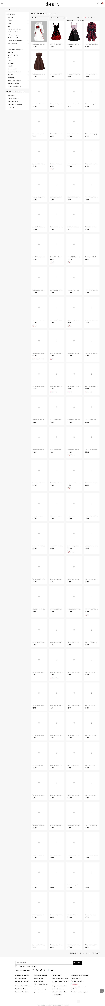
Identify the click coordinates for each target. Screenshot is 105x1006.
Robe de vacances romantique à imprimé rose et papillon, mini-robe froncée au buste (74, 419)
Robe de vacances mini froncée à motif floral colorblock (74, 735)
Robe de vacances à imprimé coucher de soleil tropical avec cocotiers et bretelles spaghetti (74, 482)
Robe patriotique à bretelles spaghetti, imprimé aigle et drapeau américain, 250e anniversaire (91, 104)
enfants (10, 63)
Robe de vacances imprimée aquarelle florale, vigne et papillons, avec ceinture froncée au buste (91, 419)
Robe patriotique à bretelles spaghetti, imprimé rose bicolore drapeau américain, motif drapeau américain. (39, 642)
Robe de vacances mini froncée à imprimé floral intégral (56, 855)
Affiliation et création (77, 981)
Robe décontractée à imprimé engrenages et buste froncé (91, 546)
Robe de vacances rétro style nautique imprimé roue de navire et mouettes (74, 163)
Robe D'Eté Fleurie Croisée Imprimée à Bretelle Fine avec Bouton (74, 257)
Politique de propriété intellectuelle (21, 982)
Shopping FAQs (38, 978)
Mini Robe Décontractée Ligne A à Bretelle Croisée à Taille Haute (56, 320)
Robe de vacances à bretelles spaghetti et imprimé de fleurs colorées (39, 735)
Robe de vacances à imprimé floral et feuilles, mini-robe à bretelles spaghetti (74, 386)
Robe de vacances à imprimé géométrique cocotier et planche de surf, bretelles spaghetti (74, 705)
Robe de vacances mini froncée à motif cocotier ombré (56, 885)
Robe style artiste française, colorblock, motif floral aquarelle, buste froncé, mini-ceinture (91, 74)
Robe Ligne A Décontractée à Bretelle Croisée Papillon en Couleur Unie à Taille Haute (91, 290)
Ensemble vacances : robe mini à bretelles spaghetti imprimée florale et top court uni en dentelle (56, 163)
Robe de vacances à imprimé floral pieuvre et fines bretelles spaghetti (91, 765)
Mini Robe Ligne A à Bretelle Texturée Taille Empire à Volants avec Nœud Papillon (56, 290)
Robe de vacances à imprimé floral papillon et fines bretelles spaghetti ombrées (56, 825)
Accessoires (12, 69)
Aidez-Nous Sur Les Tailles (60, 992)
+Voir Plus (11, 107)
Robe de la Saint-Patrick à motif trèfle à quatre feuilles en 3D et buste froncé (39, 579)
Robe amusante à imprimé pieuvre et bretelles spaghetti (39, 672)
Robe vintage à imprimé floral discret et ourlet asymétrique (91, 825)
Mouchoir (11, 96)
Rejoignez (77, 963)
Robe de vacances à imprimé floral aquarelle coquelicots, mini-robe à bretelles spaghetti (91, 227)
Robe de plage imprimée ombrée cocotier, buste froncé (39, 197)
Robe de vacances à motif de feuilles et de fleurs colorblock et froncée (39, 885)
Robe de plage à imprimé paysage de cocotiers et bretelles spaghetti (56, 705)
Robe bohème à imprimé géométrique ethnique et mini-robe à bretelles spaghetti (39, 609)
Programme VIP (76, 978)
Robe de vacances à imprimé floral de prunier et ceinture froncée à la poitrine (39, 449)
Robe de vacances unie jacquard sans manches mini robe (74, 353)
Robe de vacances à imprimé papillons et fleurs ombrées (39, 915)
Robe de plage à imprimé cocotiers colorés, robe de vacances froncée (74, 885)
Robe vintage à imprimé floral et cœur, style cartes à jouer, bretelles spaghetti (91, 642)
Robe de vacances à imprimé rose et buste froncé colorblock (56, 579)
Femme (10, 17)
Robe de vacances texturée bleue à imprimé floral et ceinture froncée (56, 546)
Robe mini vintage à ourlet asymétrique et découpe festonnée (39, 855)
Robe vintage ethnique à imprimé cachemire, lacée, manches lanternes (91, 449)
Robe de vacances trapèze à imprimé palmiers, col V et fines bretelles (91, 609)
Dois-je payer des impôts (60, 978)
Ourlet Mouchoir (13, 98)
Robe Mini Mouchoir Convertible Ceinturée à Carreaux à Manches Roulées (91, 44)
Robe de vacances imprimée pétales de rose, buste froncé (56, 44)
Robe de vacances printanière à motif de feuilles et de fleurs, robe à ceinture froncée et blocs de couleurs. (39, 825)
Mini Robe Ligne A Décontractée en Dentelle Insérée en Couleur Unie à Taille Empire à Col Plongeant (74, 320)
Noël (9, 57)
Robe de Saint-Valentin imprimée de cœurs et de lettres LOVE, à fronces (74, 915)
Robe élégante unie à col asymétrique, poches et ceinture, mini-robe (91, 353)
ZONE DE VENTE (13, 55)
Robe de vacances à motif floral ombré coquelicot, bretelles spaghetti (56, 516)
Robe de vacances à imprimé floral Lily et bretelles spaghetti (56, 353)
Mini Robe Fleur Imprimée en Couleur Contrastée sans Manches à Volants (39, 257)
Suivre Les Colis (38, 987)
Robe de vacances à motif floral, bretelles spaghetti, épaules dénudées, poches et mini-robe (91, 163)
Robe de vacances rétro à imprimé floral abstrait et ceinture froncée (39, 482)
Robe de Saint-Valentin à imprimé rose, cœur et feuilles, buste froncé (74, 609)
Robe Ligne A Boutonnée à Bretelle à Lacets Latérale (91, 257)
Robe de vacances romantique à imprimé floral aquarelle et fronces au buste (91, 579)
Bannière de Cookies (21, 989)
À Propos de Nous (20, 978)
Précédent (80, 18)
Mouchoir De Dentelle (15, 104)
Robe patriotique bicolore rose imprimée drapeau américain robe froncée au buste (56, 642)
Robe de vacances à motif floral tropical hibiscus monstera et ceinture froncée (74, 516)
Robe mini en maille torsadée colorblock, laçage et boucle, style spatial (91, 320)
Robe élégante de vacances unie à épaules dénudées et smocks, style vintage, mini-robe (39, 74)
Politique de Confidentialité (23, 986)
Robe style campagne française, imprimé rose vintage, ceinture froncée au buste (91, 134)
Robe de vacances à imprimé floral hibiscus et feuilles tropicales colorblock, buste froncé (39, 386)
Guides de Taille (38, 981)
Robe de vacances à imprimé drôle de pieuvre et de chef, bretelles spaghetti (39, 705)
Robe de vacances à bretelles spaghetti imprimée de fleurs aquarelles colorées (74, 579)
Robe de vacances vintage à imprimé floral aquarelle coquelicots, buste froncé (39, 516)
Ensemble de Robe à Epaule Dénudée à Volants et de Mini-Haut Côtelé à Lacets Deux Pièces (74, 290)
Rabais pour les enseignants (79, 992)
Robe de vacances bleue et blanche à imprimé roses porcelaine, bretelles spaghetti (39, 419)
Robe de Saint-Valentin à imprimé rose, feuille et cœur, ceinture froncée (91, 915)
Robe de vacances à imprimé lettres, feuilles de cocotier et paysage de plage (56, 735)
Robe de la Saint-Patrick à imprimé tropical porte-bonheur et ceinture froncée (39, 546)
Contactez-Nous (57, 995)
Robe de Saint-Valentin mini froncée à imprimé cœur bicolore (91, 945)
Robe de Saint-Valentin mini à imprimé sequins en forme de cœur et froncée (91, 855)
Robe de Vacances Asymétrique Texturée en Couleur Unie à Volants (56, 134)
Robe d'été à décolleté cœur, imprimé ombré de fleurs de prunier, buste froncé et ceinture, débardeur (39, 353)
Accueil (7, 10)
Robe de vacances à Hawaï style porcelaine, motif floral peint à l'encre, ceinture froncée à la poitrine (39, 163)
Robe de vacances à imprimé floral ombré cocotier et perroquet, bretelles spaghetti (74, 765)
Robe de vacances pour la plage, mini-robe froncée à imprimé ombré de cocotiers (39, 765)
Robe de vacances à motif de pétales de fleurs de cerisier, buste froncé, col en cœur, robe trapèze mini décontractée (74, 44)
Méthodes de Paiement (41, 984)
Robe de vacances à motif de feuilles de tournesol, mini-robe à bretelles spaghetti (56, 419)
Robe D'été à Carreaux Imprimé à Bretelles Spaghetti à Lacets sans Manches (56, 257)
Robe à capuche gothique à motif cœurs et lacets (39, 44)
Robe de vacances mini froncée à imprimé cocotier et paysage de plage (74, 855)
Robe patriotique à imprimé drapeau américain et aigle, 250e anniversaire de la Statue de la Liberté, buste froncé (56, 104)
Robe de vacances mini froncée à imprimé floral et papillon (91, 735)
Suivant (82, 21)
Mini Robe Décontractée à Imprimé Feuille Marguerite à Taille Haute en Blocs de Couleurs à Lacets (74, 197)
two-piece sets (13, 38)
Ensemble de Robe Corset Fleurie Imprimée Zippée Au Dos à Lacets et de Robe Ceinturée (39, 227)
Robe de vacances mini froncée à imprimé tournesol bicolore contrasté (56, 915)
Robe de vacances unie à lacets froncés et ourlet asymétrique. (91, 197)
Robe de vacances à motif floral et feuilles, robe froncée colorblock (91, 885)
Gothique (11, 78)
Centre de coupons (58, 989)
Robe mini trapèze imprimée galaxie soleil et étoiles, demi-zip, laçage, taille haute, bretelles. (56, 609)
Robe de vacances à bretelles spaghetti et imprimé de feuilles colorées (91, 705)
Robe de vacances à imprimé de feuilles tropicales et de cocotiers (91, 795)
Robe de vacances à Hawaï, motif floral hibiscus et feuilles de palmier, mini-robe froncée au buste (74, 134)
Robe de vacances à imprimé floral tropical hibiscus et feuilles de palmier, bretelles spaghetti (56, 449)
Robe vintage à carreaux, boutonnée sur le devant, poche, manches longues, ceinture (74, 546)
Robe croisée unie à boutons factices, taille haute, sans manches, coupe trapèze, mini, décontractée (39, 290)
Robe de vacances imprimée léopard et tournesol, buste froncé (91, 482)
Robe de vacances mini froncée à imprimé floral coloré (56, 945)
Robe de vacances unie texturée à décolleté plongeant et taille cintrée (74, 449)
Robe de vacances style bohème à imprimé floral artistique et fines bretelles (56, 482)
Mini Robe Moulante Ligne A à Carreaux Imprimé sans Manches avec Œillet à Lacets (56, 197)
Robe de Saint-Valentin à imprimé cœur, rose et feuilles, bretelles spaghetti (39, 945)
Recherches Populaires (15, 92)
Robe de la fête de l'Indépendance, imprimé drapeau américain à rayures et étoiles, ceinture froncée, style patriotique (39, 104)
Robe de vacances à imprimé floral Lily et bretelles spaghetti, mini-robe (56, 227)
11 (78, 21)
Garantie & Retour (39, 993)
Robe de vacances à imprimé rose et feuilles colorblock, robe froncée (74, 795)
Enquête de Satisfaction (59, 986)
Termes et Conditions (21, 992)
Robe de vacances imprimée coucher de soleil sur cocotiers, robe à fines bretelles (74, 642)
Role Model (74, 984)
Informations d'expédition (41, 990)
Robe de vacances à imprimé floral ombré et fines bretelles (56, 672)
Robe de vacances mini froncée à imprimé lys (74, 945)
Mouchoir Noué (13, 101)
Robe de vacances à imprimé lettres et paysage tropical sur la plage (74, 672)
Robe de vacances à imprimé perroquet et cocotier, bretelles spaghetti (91, 672)
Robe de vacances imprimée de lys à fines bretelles (74, 825)
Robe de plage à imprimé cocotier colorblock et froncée (91, 386)
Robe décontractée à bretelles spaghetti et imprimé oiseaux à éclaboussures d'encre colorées (56, 765)
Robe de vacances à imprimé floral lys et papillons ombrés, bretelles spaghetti (39, 795)
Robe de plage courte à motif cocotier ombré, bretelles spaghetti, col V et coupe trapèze (56, 386)
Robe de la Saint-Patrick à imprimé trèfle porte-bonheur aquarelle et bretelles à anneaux (91, 516)
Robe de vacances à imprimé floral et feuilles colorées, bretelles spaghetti (56, 795)
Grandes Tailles (13, 83)
